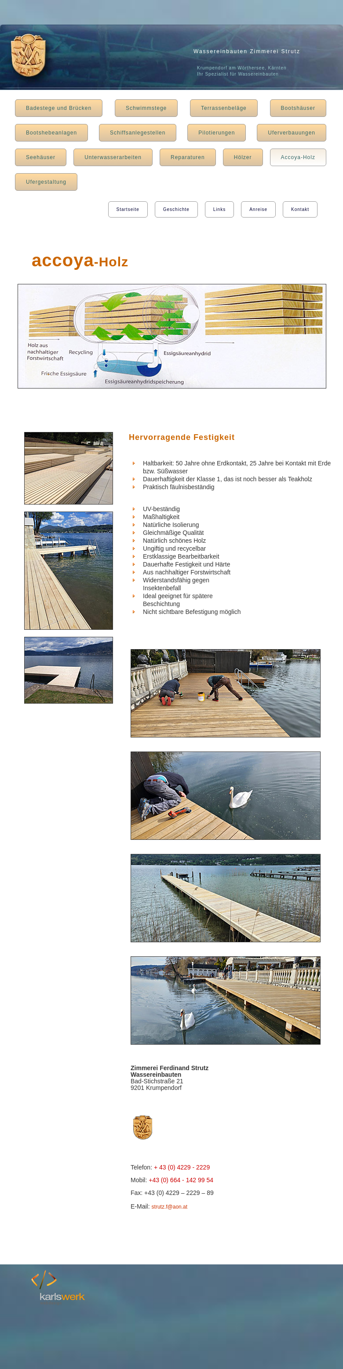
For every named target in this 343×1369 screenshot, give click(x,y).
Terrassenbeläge (224, 108)
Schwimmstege (146, 108)
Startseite (128, 209)
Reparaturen (188, 157)
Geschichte (176, 209)
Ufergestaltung (46, 182)
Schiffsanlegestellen (138, 133)
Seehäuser (40, 157)
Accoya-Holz (298, 157)
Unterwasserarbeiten (113, 157)
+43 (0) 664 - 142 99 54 (181, 1180)
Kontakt (300, 209)
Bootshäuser (298, 108)
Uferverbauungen (291, 133)
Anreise (258, 209)
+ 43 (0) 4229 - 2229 (182, 1167)
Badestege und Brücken (58, 108)
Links (219, 209)
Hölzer (243, 157)
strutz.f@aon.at (170, 1207)
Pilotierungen (216, 133)
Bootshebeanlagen (51, 133)
